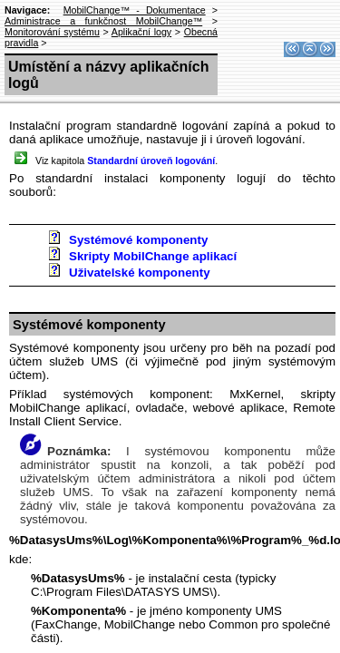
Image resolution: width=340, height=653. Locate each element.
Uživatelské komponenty (139, 272)
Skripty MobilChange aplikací (153, 256)
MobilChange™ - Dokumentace (134, 10)
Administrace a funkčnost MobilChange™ (103, 20)
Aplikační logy (141, 31)
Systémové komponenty (138, 240)
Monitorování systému (52, 31)
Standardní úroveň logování (151, 160)
